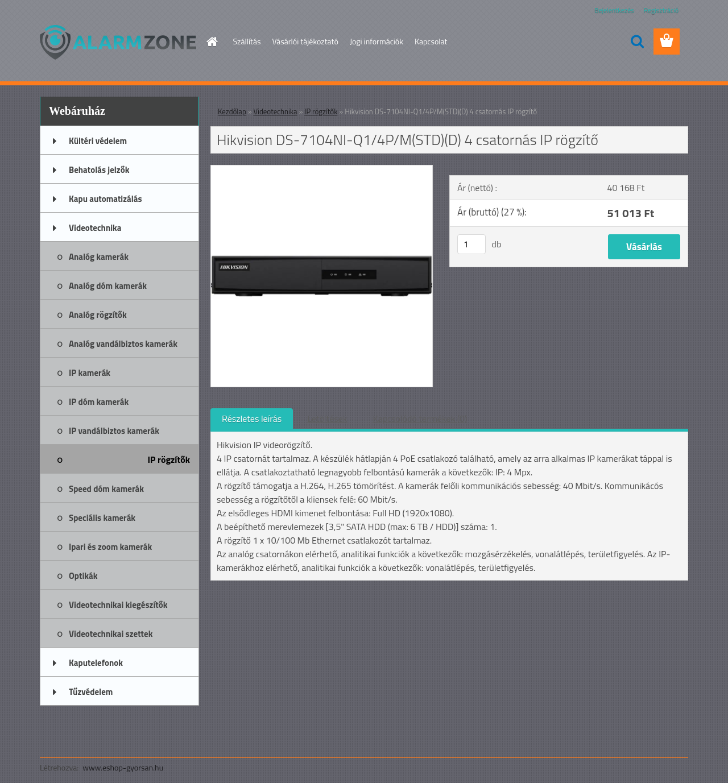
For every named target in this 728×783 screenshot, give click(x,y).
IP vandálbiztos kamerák (114, 430)
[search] (637, 41)
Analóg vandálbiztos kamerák (123, 343)
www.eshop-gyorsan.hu (122, 767)
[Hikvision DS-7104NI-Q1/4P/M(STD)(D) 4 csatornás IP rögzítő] (321, 170)
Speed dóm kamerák (106, 488)
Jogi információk (376, 41)
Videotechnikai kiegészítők (118, 604)
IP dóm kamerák (99, 401)
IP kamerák (89, 372)
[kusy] (471, 244)
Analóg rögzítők (98, 314)
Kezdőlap (232, 111)
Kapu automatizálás (105, 198)
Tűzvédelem (91, 691)
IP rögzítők (169, 459)
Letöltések (327, 418)
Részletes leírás (252, 418)
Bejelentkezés (614, 10)
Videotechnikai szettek (110, 633)
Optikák (83, 575)
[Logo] (118, 42)
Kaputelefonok (96, 662)
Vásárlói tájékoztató (305, 41)
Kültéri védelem (98, 140)
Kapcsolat (431, 41)
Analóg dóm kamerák (108, 285)
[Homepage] (211, 41)
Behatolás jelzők (99, 169)
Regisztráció (661, 10)
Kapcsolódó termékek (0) (420, 418)
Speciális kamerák (102, 517)
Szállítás (247, 41)
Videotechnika (95, 227)
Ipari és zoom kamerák (110, 546)
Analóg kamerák (99, 256)
